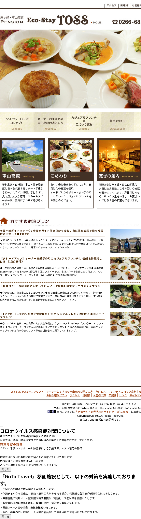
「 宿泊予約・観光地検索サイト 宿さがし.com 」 (103, 412)
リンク (123, 395)
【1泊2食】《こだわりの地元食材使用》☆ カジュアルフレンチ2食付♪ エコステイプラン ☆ (52, 315)
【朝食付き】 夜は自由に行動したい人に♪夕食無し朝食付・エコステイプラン (50, 286)
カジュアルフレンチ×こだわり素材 (84, 122)
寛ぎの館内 (117, 122)
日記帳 (112, 395)
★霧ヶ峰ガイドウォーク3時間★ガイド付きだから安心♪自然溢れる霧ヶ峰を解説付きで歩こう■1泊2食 (51, 232)
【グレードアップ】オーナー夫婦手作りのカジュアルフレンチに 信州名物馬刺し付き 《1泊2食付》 (51, 260)
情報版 (86, 395)
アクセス (111, 4)
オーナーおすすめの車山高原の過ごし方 (50, 122)
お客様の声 (99, 395)
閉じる (5, 469)
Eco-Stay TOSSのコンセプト (17, 122)
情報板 (124, 4)
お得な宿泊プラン (57, 395)
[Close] (1, 426)
